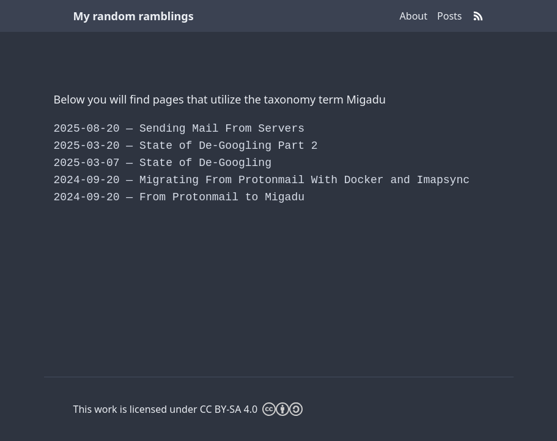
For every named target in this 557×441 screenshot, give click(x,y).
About (413, 16)
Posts (449, 16)
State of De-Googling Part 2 (186, 146)
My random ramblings (133, 16)
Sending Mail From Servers (179, 129)
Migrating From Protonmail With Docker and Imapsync (262, 180)
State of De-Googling (162, 163)
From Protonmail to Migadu (179, 197)
